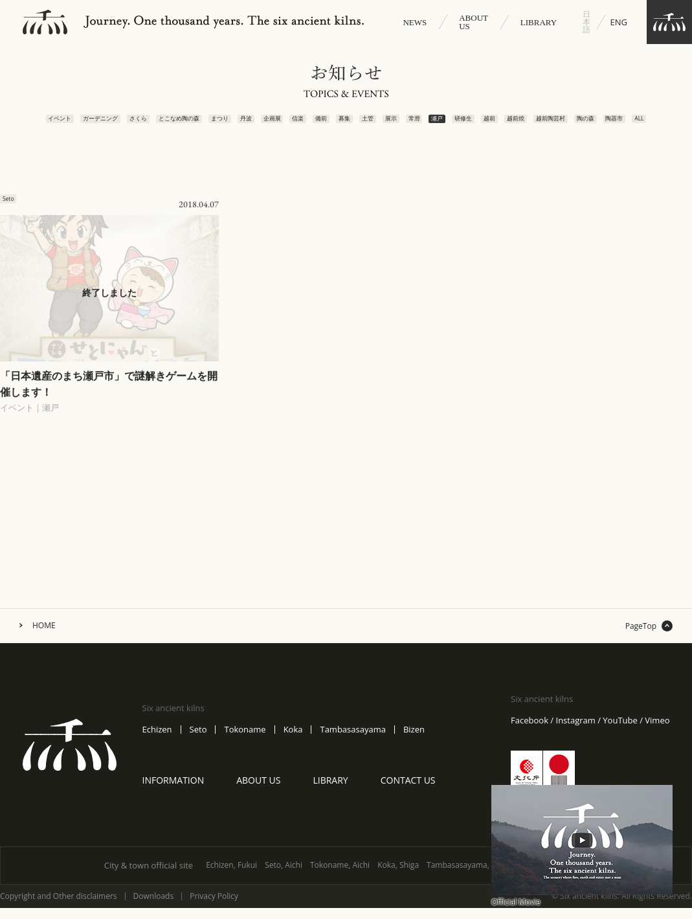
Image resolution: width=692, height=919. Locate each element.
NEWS (415, 22)
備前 (314, 124)
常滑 (419, 124)
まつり (200, 124)
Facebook (529, 733)
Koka (293, 742)
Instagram (576, 733)
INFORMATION (173, 792)
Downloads (153, 909)
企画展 (259, 124)
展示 (392, 124)
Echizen (157, 742)
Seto (198, 742)
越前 (504, 124)
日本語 (586, 21)
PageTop (640, 638)
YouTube (620, 733)
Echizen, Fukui (231, 877)
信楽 (288, 124)
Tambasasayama (352, 742)
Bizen (414, 742)
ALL (678, 120)
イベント (19, 124)
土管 (367, 124)
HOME (44, 638)
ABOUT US (473, 22)
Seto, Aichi (283, 877)
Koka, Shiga (398, 877)
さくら (108, 124)
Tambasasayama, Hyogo (471, 877)
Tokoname (244, 742)
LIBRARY (538, 22)
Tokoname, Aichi (340, 877)
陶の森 (613, 124)
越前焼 (534, 124)
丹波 (229, 124)
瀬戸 (445, 124)
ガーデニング (63, 124)
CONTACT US (408, 792)
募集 (341, 124)
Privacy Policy (214, 909)
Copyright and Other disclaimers (58, 909)
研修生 (475, 124)
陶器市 (646, 124)
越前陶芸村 (571, 124)
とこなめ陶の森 (154, 124)
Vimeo (657, 733)
